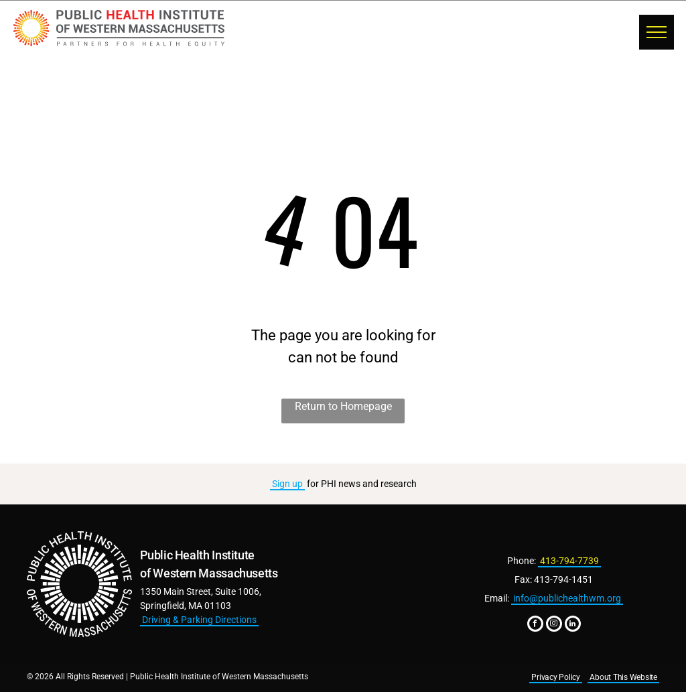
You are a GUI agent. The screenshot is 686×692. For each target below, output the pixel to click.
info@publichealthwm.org (567, 598)
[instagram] (554, 625)
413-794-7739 (569, 560)
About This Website (623, 677)
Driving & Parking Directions (199, 619)
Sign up (287, 483)
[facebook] (535, 625)
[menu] (656, 32)
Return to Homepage (343, 406)
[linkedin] (573, 625)
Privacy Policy (555, 677)
